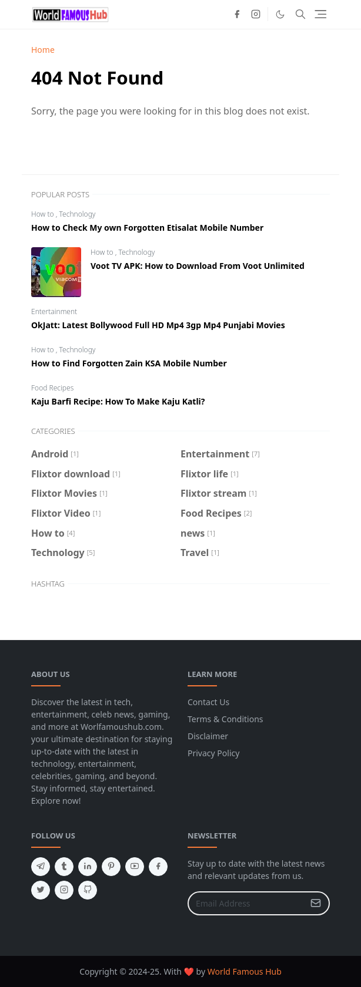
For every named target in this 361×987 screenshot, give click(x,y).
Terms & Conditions (225, 719)
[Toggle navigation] (320, 14)
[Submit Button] (316, 903)
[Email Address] (246, 903)
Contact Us (208, 702)
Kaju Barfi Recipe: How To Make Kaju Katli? (118, 401)
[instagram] (255, 14)
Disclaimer (208, 736)
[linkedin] (87, 866)
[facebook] (237, 14)
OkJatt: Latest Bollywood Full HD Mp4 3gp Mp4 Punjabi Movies (158, 325)
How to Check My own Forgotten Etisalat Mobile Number (147, 227)
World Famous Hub (245, 971)
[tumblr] (64, 866)
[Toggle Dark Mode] (280, 14)
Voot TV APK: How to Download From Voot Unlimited (198, 265)
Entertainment (54, 311)
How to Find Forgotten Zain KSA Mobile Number (129, 363)
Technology (77, 214)
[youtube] (134, 866)
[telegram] (40, 866)
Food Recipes (52, 388)
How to (43, 214)
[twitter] (40, 890)
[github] (87, 890)
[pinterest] (111, 866)
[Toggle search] (300, 14)
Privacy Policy (213, 753)
